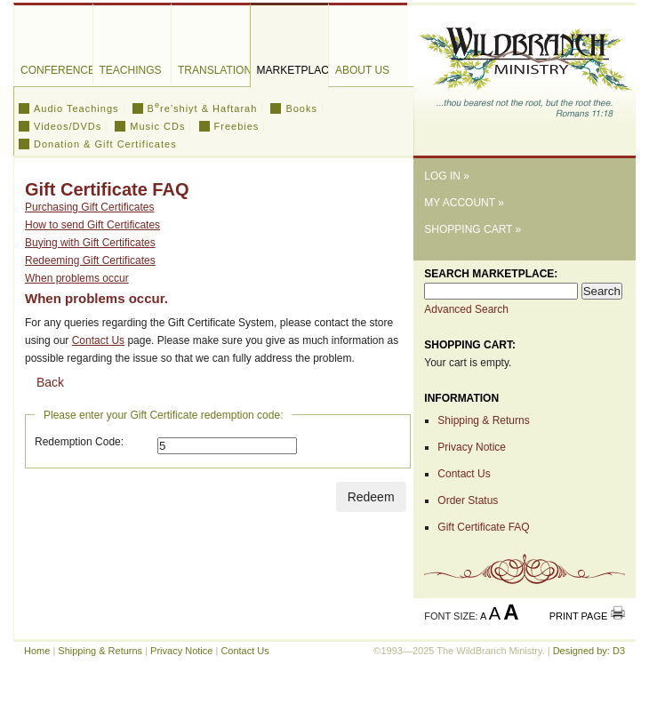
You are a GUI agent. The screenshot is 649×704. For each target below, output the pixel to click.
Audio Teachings (76, 108)
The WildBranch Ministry (524, 65)
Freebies (237, 126)
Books (301, 108)
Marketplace (293, 70)
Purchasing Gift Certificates (89, 207)
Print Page (578, 616)
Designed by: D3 (589, 650)
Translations (214, 70)
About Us (362, 70)
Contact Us (98, 340)
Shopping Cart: (470, 345)
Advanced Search (466, 309)
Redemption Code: (79, 442)
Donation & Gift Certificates (105, 144)
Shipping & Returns (483, 420)
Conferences (56, 70)
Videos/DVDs (67, 126)
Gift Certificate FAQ (483, 527)
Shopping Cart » (472, 229)
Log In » (446, 176)
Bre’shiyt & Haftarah (203, 108)
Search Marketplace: (490, 274)
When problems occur (77, 278)
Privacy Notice (471, 447)
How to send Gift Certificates (92, 225)
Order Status (467, 500)
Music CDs (157, 126)
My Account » (464, 202)
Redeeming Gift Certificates (90, 260)
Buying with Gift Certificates (90, 242)
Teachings (131, 70)
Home (37, 650)
